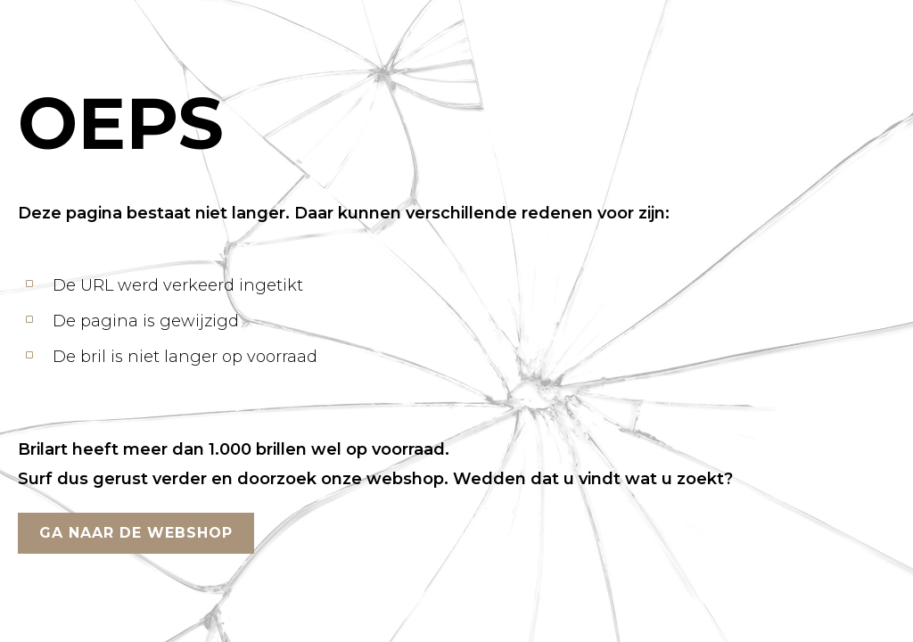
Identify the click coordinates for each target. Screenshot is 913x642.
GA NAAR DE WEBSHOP (136, 532)
